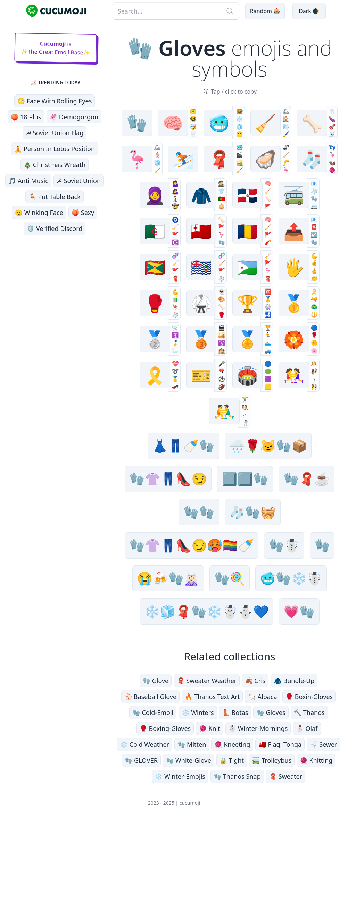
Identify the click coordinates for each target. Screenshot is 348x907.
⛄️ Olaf (306, 808)
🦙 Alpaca (262, 776)
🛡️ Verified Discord (55, 228)
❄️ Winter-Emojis (180, 856)
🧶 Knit (209, 808)
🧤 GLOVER (141, 840)
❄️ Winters (198, 792)
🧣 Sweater (285, 856)
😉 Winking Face (39, 212)
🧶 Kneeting (232, 824)
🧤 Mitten (191, 824)
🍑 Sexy (83, 212)
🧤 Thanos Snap (237, 856)
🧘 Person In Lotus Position (54, 149)
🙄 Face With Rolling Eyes (54, 101)
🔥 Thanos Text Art (212, 776)
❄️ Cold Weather (144, 824)
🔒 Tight (231, 840)
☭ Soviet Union (79, 180)
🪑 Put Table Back (54, 196)
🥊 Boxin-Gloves (309, 776)
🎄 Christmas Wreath (55, 165)
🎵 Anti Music (28, 180)
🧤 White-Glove (188, 840)
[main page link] (56, 11)
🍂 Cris (255, 760)
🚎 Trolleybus (271, 840)
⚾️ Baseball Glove (150, 776)
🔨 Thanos (309, 792)
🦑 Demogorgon (74, 117)
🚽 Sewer (323, 824)
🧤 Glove (156, 760)
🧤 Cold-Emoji (152, 792)
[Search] (228, 11)
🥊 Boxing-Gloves (165, 808)
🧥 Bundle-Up (294, 760)
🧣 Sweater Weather (207, 760)
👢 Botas (235, 792)
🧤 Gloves (270, 792)
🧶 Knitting (316, 840)
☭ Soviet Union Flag (55, 133)
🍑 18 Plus (26, 117)
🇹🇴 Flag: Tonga (279, 824)
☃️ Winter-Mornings (258, 808)
